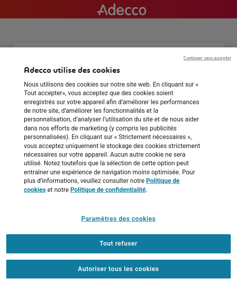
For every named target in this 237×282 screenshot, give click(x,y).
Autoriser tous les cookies (118, 271)
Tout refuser (119, 246)
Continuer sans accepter (207, 61)
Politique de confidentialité (108, 192)
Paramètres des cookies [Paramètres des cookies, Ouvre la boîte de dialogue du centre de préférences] (118, 221)
